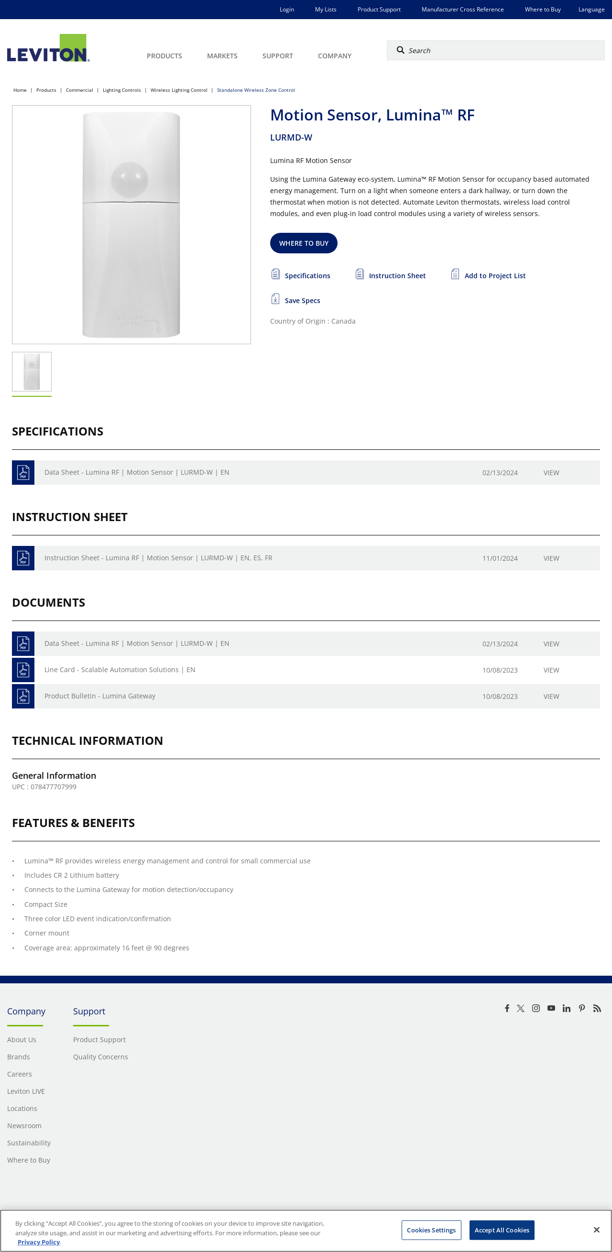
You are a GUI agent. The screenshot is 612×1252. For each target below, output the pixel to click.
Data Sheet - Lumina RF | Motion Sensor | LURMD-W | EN (137, 472)
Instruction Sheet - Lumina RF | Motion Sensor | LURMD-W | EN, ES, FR (158, 557)
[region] (306, 1230)
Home (20, 90)
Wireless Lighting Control (179, 90)
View (551, 472)
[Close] (596, 1229)
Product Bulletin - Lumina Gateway (99, 695)
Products (46, 90)
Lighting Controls (122, 90)
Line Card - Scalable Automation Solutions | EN (120, 669)
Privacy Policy (39, 1242)
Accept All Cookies (502, 1229)
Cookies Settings (431, 1229)
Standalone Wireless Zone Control (256, 90)
